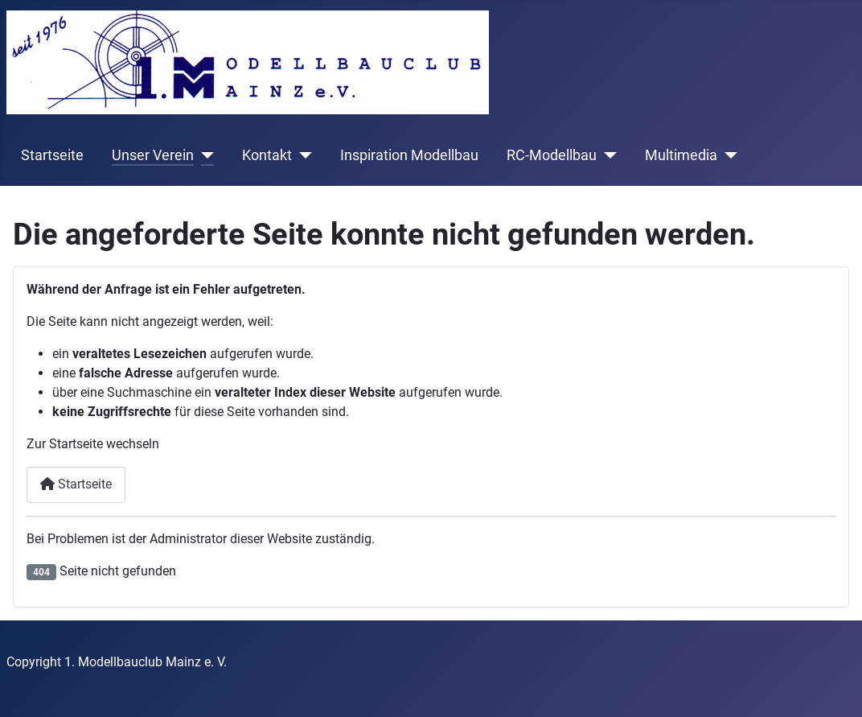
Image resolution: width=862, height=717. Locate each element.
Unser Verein (153, 155)
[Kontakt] (302, 155)
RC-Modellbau (552, 155)
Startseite (52, 155)
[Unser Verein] (204, 155)
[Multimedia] (727, 155)
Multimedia (681, 155)
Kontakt (267, 155)
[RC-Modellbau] (607, 155)
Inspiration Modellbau (409, 155)
